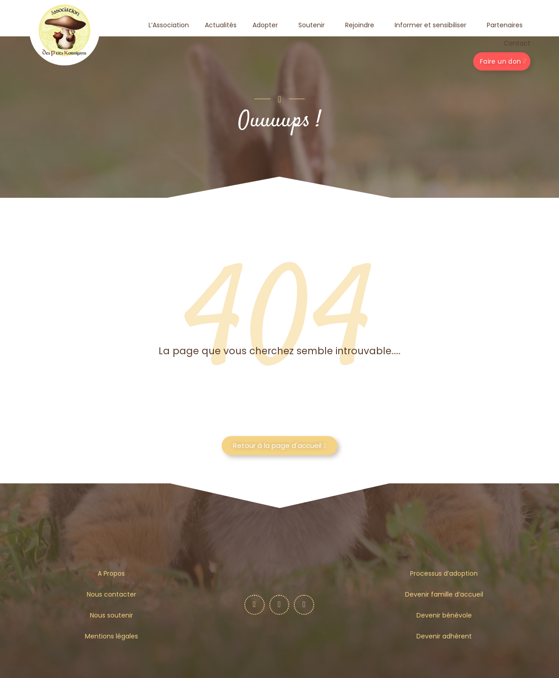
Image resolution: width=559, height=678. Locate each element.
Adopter (267, 25)
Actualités (221, 25)
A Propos (111, 573)
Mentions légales (111, 636)
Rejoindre (362, 25)
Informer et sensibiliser (433, 25)
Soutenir (313, 25)
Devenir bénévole (444, 615)
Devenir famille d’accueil (444, 594)
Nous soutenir (111, 615)
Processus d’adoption (444, 573)
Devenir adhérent (444, 636)
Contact (517, 43)
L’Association (168, 25)
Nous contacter (111, 594)
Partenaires (505, 25)
